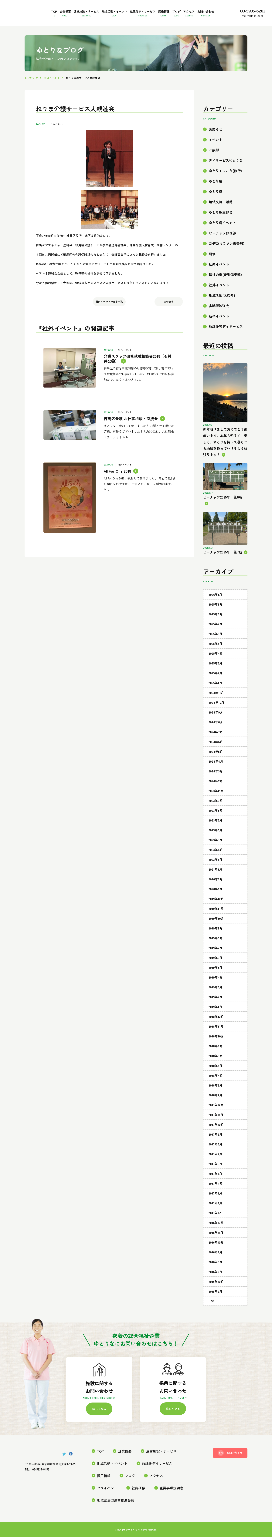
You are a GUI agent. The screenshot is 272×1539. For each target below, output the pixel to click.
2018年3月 (215, 1098)
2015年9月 (215, 1304)
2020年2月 (216, 891)
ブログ (204, 10)
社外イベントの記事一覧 (109, 316)
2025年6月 (215, 646)
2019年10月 (216, 931)
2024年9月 (216, 725)
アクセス (224, 10)
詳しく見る (99, 1422)
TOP (34, 10)
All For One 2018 (116, 459)
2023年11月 (216, 803)
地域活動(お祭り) (222, 308)
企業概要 (52, 10)
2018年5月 (215, 1078)
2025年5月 (215, 656)
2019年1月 (215, 1019)
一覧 (211, 1313)
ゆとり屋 (215, 193)
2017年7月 (215, 1166)
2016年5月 (215, 1284)
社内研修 (182, 1490)
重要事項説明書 (107, 1502)
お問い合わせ (40, 25)
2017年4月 (216, 1196)
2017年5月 (215, 1186)
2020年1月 (215, 901)
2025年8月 (216, 626)
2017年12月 (216, 1117)
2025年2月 (215, 685)
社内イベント (219, 276)
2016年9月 (215, 1264)
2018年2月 (215, 1107)
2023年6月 (215, 842)
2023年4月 (216, 862)
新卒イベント (219, 328)
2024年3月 (216, 783)
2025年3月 (215, 676)
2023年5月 (215, 852)
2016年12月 (216, 1235)
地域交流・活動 (221, 214)
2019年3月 (215, 999)
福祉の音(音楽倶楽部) (225, 287)
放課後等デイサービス (226, 339)
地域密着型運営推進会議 (146, 1502)
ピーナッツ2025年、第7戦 (222, 564)
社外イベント (57, 136)
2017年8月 (215, 1156)
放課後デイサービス (154, 10)
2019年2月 (215, 1009)
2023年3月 (215, 872)
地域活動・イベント (118, 10)
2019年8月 (216, 950)
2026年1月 (215, 607)
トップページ (32, 90)
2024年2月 (216, 793)
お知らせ (215, 141)
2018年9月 (216, 1058)
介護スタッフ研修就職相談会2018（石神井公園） (140, 369)
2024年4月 (216, 774)
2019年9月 (216, 941)
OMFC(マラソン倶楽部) (226, 256)
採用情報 (184, 10)
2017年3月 (215, 1206)
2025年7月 (215, 636)
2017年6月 (215, 1176)
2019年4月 (216, 990)
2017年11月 (216, 1127)
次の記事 (168, 316)
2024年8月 (216, 734)
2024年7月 (216, 744)
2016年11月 (216, 1245)
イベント (215, 152)
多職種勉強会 (219, 318)
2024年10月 (216, 715)
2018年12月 (216, 1029)
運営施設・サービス (81, 10)
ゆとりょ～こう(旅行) (225, 183)
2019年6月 (215, 970)
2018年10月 (216, 1049)
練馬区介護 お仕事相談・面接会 (129, 418)
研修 (212, 266)
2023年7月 (215, 833)
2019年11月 (216, 921)
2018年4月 (216, 1088)
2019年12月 (216, 911)
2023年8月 (216, 823)
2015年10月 (216, 1294)
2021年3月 (215, 882)
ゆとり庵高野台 (221, 225)
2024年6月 (216, 754)
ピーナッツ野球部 (222, 245)
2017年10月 (216, 1137)
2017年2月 (215, 1215)
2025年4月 (216, 666)
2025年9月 (216, 617)
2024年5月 (216, 764)
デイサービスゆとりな (226, 173)
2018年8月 (216, 1068)
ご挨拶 (214, 162)
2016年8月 (215, 1274)
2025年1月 (215, 695)
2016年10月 (216, 1255)
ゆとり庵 (215, 204)
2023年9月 (216, 813)
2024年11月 (216, 705)
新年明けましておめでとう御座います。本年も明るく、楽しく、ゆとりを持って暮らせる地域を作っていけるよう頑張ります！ (225, 454)
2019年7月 (215, 960)
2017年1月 (215, 1225)
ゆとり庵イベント (222, 235)
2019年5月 (215, 980)
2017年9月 (215, 1147)
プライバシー (153, 1490)
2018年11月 (216, 1039)
